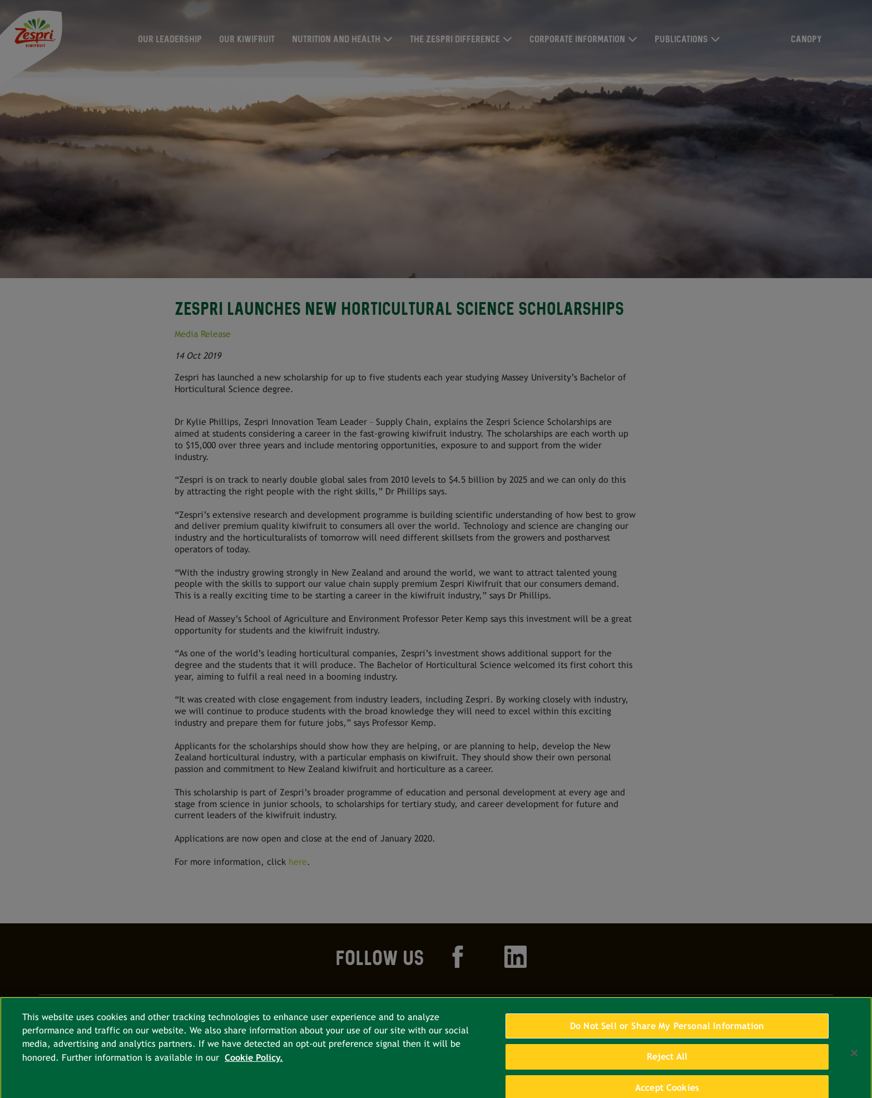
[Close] (854, 1058)
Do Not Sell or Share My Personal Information (667, 1030)
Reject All (667, 1061)
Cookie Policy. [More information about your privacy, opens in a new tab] (254, 1062)
